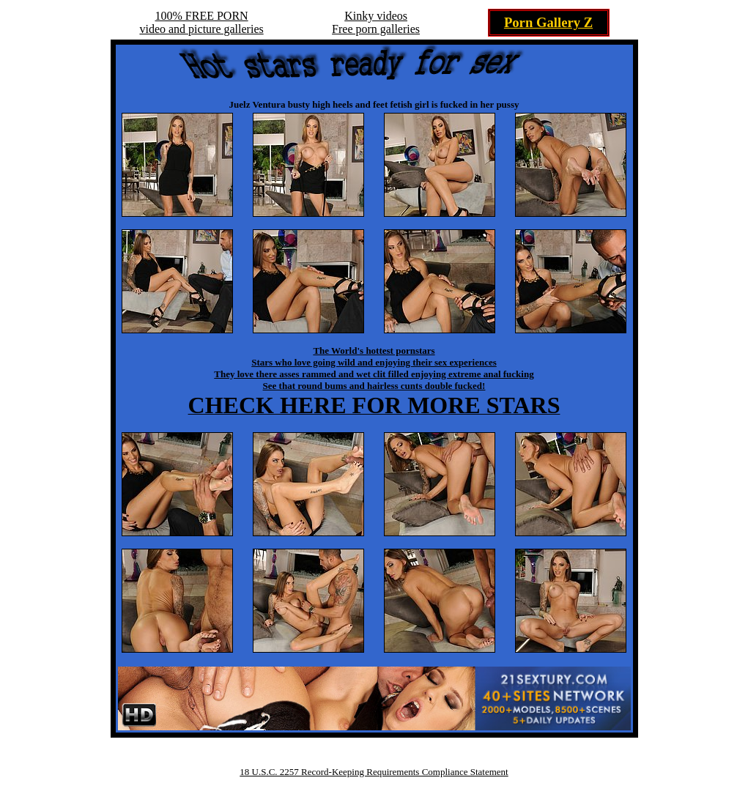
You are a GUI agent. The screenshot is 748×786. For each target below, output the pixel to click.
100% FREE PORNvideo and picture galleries (201, 22)
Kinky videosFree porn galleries (376, 22)
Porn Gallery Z (548, 22)
